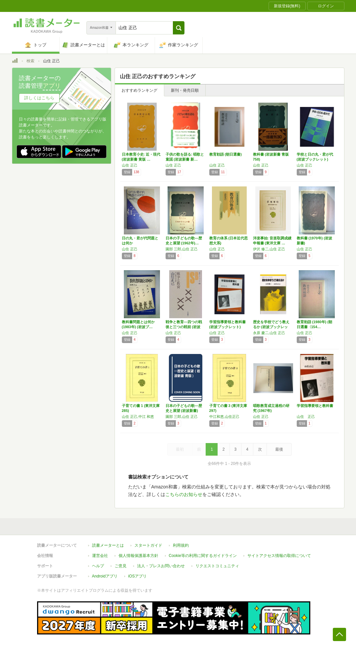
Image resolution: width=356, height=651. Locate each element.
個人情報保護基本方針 (138, 556)
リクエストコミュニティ (217, 566)
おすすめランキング (139, 90)
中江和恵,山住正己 (224, 417)
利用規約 (181, 545)
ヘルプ (98, 566)
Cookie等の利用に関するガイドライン (203, 556)
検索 (30, 61)
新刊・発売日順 (185, 90)
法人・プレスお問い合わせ (161, 566)
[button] (178, 27)
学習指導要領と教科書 (315, 406)
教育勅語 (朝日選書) (225, 154)
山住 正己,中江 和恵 (138, 417)
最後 (279, 449)
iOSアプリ (137, 576)
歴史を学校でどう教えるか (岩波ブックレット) (271, 327)
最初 (180, 449)
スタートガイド (148, 545)
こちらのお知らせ (183, 494)
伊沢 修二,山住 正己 (269, 249)
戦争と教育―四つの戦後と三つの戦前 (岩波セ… (184, 327)
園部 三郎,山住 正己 (182, 249)
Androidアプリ (105, 576)
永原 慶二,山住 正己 (269, 333)
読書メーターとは (108, 545)
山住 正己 (129, 165)
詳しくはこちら (39, 97)
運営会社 (100, 556)
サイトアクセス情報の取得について (279, 556)
